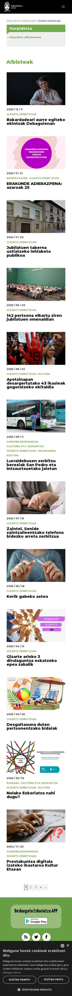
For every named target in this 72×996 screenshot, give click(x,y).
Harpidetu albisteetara (25, 37)
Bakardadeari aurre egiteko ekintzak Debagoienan (36, 121)
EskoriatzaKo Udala (13, 6)
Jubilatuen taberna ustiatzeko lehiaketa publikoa (29, 251)
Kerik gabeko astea (27, 596)
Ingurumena (47, 450)
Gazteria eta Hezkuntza (25, 446)
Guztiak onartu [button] (19, 979)
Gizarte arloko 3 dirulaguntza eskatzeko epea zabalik (32, 660)
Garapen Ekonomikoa (22, 441)
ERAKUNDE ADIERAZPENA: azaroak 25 (34, 185)
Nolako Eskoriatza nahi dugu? (31, 795)
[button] (63, 7)
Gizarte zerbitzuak (21, 114)
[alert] (36, 968)
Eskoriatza (13, 20)
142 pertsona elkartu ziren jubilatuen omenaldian (34, 317)
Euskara (13, 783)
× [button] (67, 945)
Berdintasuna (17, 178)
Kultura (44, 374)
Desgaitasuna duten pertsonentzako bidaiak (32, 726)
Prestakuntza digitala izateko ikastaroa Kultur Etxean (32, 865)
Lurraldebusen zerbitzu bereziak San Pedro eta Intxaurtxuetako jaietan (32, 464)
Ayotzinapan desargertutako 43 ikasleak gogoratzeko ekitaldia (36, 383)
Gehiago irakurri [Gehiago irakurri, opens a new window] (12, 972)
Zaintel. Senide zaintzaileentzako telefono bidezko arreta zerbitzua (35, 532)
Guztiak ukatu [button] (53, 979)
